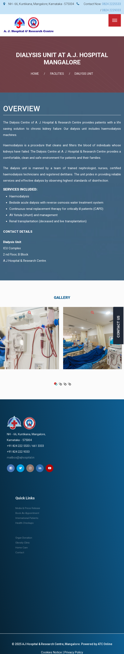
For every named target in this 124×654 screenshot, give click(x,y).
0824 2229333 (111, 10)
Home (35, 73)
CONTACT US (118, 326)
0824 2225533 (111, 4)
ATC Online (105, 644)
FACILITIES (57, 73)
